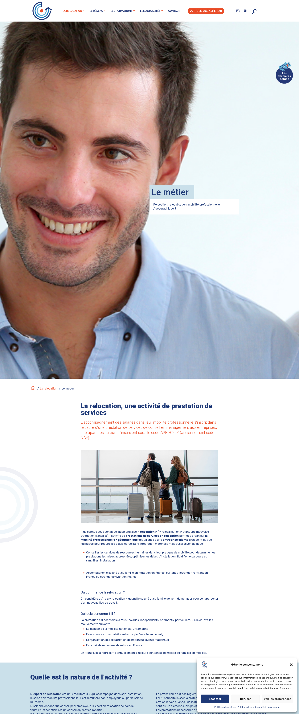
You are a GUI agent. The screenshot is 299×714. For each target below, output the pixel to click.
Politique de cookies (225, 707)
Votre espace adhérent (206, 10)
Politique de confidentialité (251, 707)
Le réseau (96, 10)
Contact (174, 10)
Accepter (215, 699)
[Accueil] (33, 382)
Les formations (122, 10)
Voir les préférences (277, 699)
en (245, 10)
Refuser (245, 699)
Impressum (274, 707)
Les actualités (150, 10)
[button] (291, 665)
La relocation (72, 10)
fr (238, 10)
